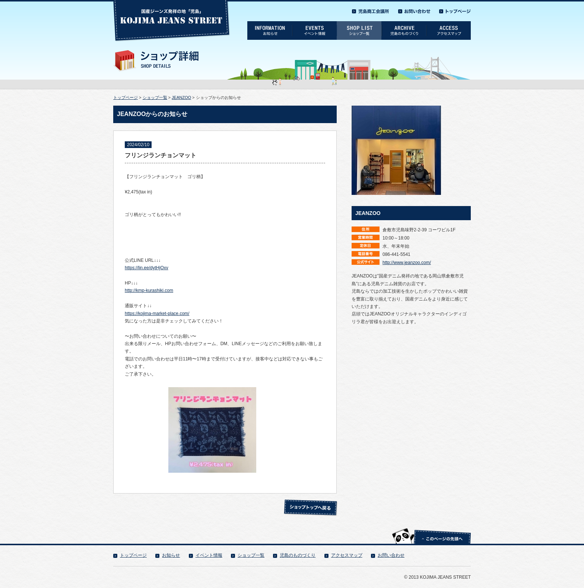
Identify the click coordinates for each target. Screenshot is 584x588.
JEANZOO (181, 97)
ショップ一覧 (155, 97)
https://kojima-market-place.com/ (157, 313)
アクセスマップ (346, 555)
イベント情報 (209, 555)
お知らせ (171, 555)
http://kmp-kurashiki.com (149, 290)
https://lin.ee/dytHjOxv (146, 267)
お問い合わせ (391, 555)
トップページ (125, 97)
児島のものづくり (297, 555)
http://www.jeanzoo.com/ (407, 262)
